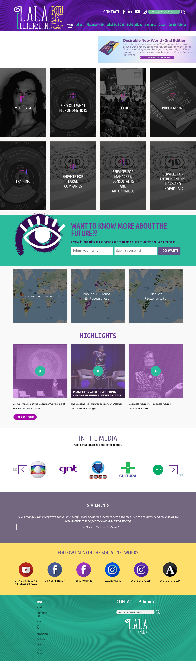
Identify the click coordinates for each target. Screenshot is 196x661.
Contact (111, 12)
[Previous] (22, 469)
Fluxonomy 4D (95, 24)
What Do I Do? (115, 24)
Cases (162, 24)
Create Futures (177, 24)
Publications (134, 24)
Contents (150, 24)
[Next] (173, 469)
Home (69, 24)
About (80, 24)
